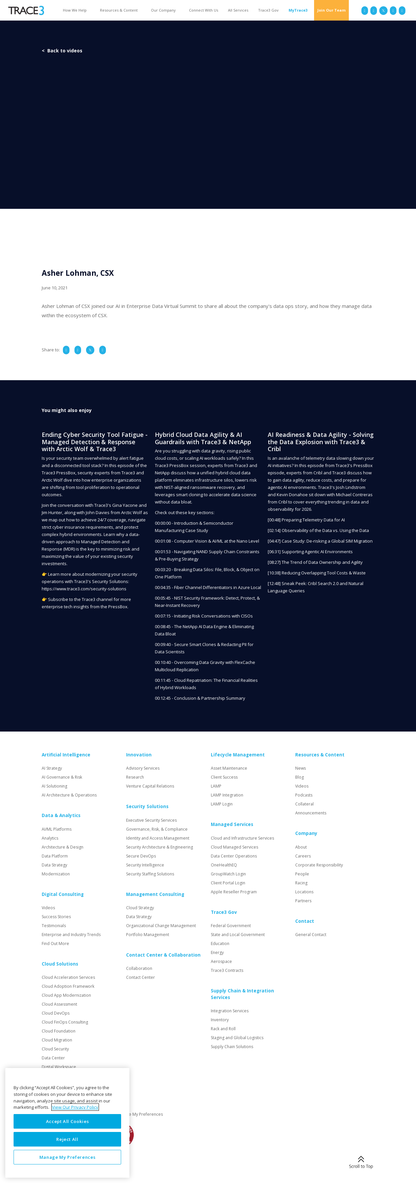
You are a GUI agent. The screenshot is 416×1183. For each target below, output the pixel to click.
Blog (299, 777)
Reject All (67, 1139)
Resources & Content (119, 10)
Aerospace (221, 961)
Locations (304, 892)
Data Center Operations (234, 856)
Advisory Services (143, 768)
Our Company (163, 10)
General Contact (310, 934)
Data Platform (55, 856)
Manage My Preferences (139, 1114)
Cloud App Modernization (66, 995)
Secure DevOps (141, 856)
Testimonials (54, 925)
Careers (303, 856)
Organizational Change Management (161, 925)
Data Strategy (54, 865)
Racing (301, 883)
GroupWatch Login (228, 874)
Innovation (139, 755)
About (301, 847)
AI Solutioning (54, 786)
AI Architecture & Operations (69, 795)
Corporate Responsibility (319, 865)
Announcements (310, 813)
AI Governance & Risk (62, 777)
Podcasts (303, 795)
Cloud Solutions (60, 964)
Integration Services (230, 1011)
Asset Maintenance (229, 768)
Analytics (50, 838)
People (302, 874)
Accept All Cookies (67, 1121)
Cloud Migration (57, 1040)
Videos (48, 908)
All (238, 10)
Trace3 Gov (268, 10)
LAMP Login (222, 804)
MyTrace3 (298, 10)
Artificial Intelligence (66, 755)
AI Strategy (52, 768)
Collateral (304, 804)
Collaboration (139, 968)
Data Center (53, 1058)
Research (135, 777)
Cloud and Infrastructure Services (242, 838)
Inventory (220, 1020)
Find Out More (55, 943)
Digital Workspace (59, 1067)
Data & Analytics (61, 815)
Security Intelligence (145, 865)
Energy (217, 952)
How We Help (75, 10)
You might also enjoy (67, 410)
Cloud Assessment (59, 1004)
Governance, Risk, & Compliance (157, 829)
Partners (303, 901)
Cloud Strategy (140, 908)
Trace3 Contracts (227, 970)
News (300, 768)
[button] (76, 10)
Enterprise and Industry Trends (71, 934)
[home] (26, 10)
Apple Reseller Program (234, 892)
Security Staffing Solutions (150, 874)
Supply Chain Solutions (232, 1046)
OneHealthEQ (224, 865)
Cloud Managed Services (234, 847)
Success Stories (56, 916)
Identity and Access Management (157, 838)
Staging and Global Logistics (237, 1037)
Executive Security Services (151, 820)
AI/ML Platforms (56, 829)
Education (220, 943)
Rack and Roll (223, 1029)
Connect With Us (203, 10)
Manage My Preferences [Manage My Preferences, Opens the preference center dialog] (67, 1157)
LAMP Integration (227, 795)
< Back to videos (62, 50)
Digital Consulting (63, 894)
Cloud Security (55, 1049)
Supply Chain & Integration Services (242, 994)
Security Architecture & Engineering (159, 847)
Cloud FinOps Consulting (65, 1022)
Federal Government (231, 925)
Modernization (56, 874)
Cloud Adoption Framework (68, 986)
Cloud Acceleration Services (68, 977)
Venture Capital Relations (150, 786)
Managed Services (232, 824)
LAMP (216, 786)
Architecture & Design (62, 847)
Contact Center (140, 977)
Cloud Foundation (58, 1031)
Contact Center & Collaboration (163, 955)
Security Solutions (147, 806)
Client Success (224, 777)
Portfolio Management (147, 934)
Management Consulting (155, 894)
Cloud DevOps (55, 1013)
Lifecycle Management (238, 755)
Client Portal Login (228, 883)
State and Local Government (238, 934)
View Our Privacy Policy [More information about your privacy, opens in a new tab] (75, 1107)
